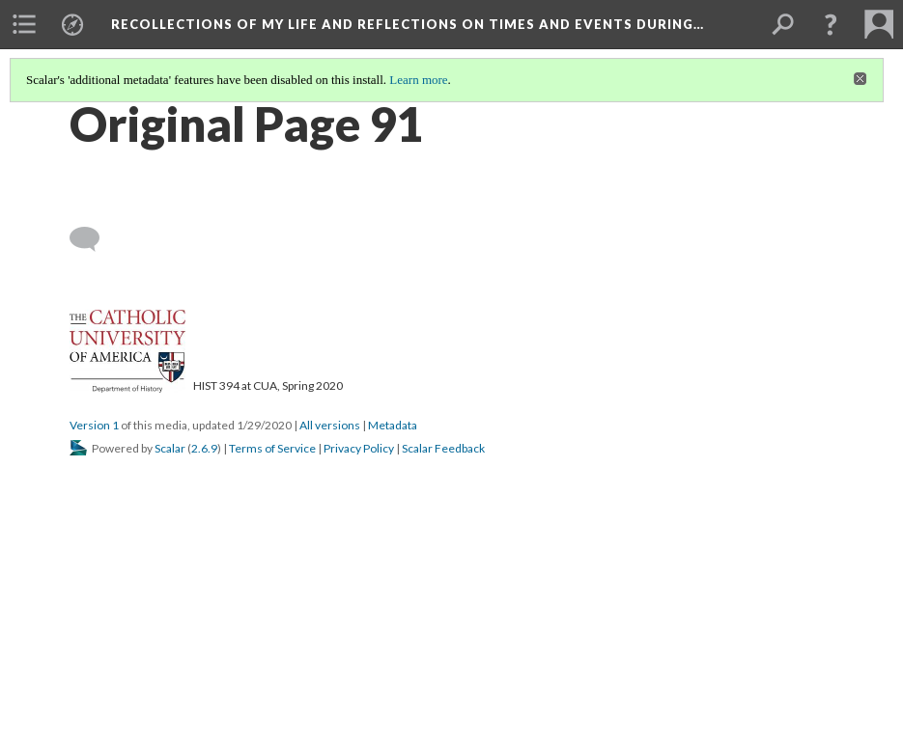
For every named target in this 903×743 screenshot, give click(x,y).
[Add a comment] (93, 239)
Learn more (418, 79)
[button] (830, 24)
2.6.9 (204, 448)
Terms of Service (272, 448)
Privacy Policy (359, 448)
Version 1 (94, 425)
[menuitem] (24, 24)
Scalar (170, 448)
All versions (329, 425)
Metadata (392, 425)
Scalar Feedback (443, 448)
